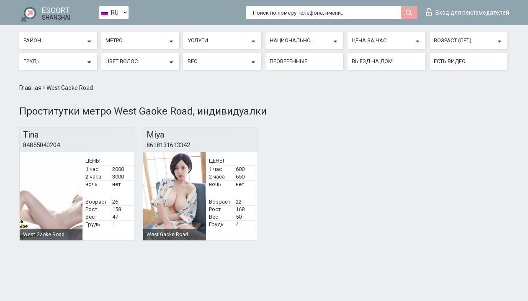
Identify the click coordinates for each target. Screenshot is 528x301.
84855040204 (41, 145)
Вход (467, 12)
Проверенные (288, 61)
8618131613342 (168, 145)
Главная (31, 87)
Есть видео (450, 61)
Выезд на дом (372, 61)
